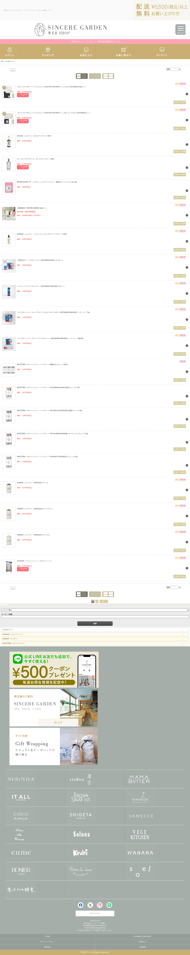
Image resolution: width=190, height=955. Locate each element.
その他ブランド (8, 629)
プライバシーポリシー (47, 941)
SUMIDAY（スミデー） (10, 639)
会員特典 (142, 947)
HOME (47, 936)
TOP (2, 61)
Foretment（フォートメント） (13, 634)
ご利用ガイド (142, 941)
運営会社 (47, 947)
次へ (103, 601)
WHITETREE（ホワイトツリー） (13, 643)
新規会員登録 (95, 913)
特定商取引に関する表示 (142, 936)
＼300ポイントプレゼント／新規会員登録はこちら (95, 41)
